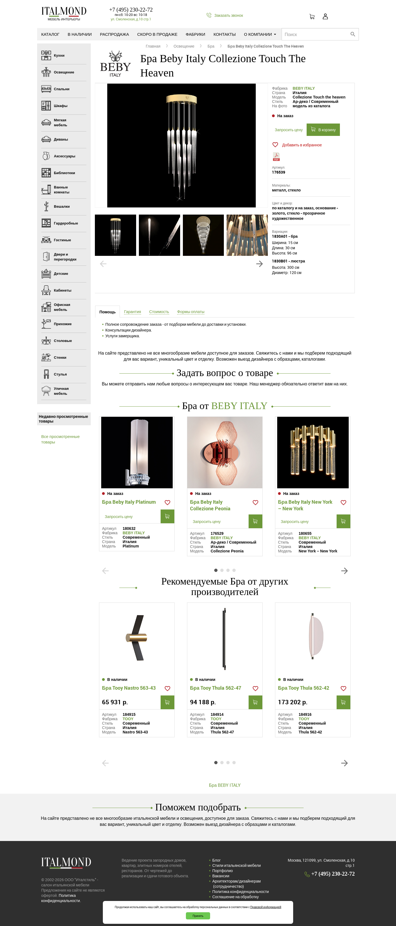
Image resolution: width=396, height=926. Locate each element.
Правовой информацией (265, 907)
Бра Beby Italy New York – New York (305, 505)
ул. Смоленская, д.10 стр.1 (131, 19)
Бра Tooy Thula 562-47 (215, 687)
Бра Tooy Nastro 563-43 (129, 687)
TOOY (128, 719)
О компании (260, 34)
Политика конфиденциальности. (61, 898)
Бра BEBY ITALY (225, 785)
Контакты (224, 34)
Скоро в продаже (157, 34)
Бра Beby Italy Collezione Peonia (210, 505)
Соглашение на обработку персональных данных (235, 899)
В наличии (80, 34)
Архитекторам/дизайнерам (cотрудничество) (236, 883)
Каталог (50, 34)
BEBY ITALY (304, 88)
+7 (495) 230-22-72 (131, 10)
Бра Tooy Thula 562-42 (303, 687)
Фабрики (195, 34)
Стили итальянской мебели (236, 865)
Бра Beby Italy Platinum (129, 501)
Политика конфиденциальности (240, 891)
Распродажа (114, 34)
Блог (216, 860)
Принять (198, 916)
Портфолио (222, 870)
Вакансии (220, 875)
